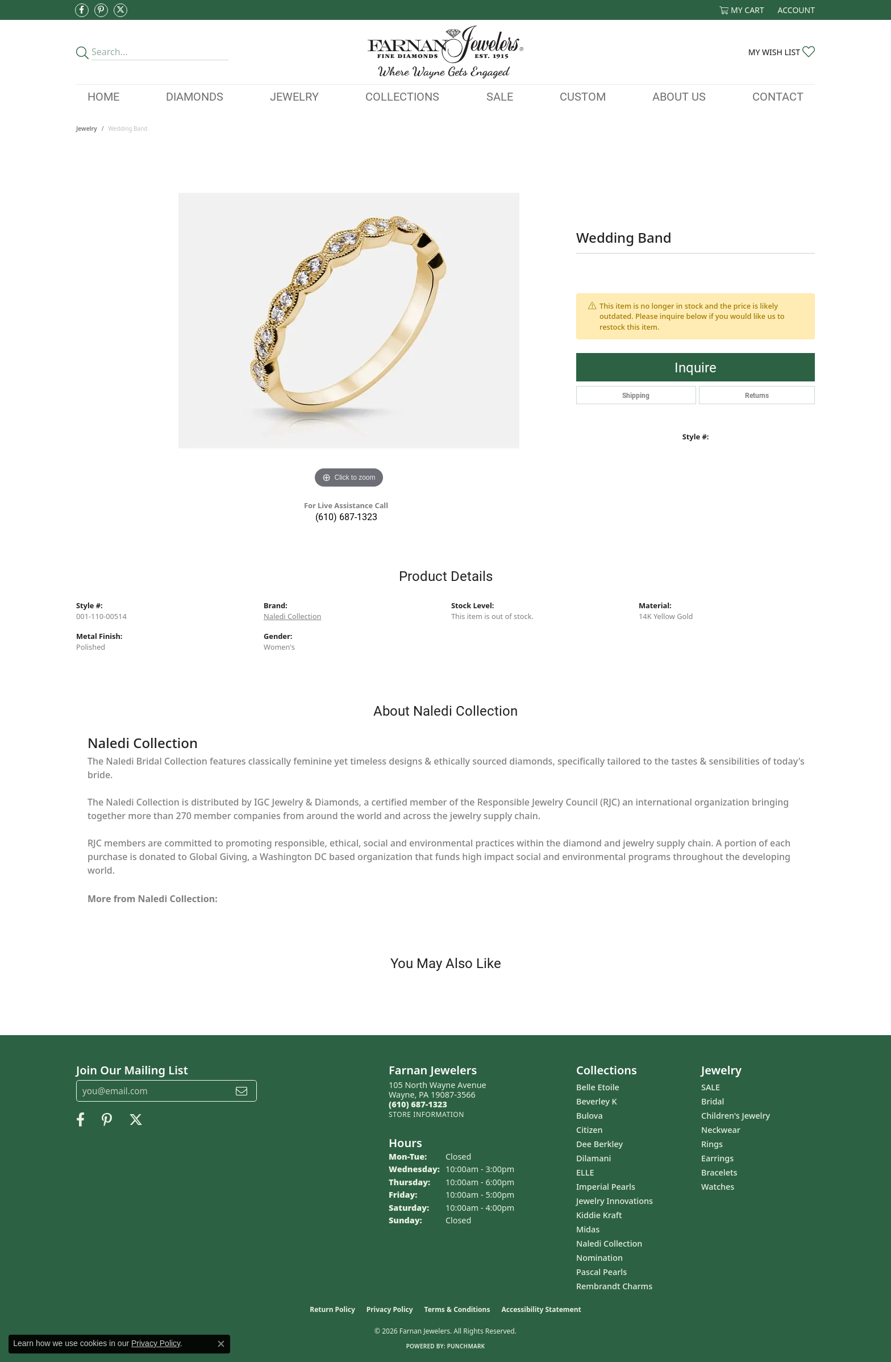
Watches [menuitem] (717, 1186)
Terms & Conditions (457, 1309)
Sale (499, 96)
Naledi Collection (292, 616)
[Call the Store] (418, 1104)
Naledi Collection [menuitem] (609, 1243)
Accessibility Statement (541, 1309)
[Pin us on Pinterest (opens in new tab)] (101, 10)
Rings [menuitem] (712, 1144)
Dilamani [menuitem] (593, 1158)
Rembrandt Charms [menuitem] (614, 1286)
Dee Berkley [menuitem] (599, 1144)
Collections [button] (402, 96)
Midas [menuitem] (587, 1229)
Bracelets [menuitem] (719, 1172)
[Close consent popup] (221, 1343)
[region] (348, 320)
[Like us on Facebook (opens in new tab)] (82, 10)
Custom (583, 96)
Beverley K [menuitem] (596, 1101)
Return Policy (332, 1309)
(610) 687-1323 (346, 516)
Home (103, 96)
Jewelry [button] (294, 96)
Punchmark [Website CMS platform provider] (466, 1346)
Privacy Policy (390, 1309)
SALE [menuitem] (710, 1087)
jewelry (86, 128)
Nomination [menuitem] (599, 1257)
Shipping (635, 395)
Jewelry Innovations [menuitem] (614, 1200)
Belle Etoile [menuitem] (597, 1087)
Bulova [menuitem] (589, 1115)
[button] (741, 10)
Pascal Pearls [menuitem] (601, 1272)
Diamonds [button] (194, 96)
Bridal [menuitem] (712, 1101)
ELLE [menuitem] (585, 1172)
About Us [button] (679, 96)
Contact (777, 96)
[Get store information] (426, 1114)
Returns (757, 395)
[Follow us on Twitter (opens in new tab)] (120, 10)
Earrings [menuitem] (717, 1158)
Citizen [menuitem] (589, 1129)
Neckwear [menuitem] (720, 1129)
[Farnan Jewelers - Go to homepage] (445, 52)
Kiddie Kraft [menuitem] (599, 1215)
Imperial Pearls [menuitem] (605, 1186)
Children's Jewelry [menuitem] (735, 1115)
